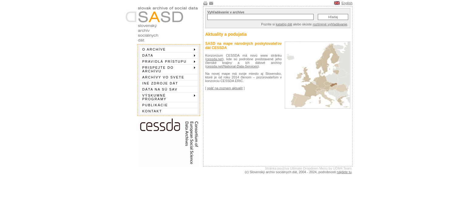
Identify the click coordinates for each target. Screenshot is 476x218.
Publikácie (155, 105)
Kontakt (152, 111)
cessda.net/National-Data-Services (232, 66)
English (347, 3)
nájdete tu (344, 172)
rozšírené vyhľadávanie (330, 24)
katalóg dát (284, 24)
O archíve (168, 49)
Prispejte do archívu (168, 69)
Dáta (168, 55)
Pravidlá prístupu (168, 61)
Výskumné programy (168, 97)
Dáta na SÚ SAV (160, 89)
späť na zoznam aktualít (225, 88)
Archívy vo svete (163, 77)
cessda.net (214, 59)
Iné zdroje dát (160, 83)
